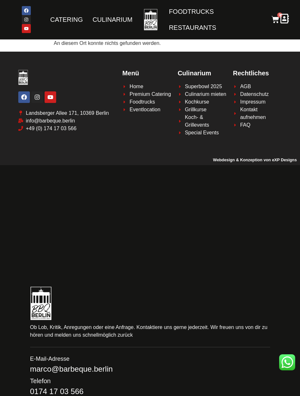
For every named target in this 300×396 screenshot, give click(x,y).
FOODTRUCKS (191, 11)
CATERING (66, 19)
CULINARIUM (112, 19)
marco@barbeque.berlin (71, 369)
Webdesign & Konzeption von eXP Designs (255, 159)
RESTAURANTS (192, 27)
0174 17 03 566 (57, 391)
